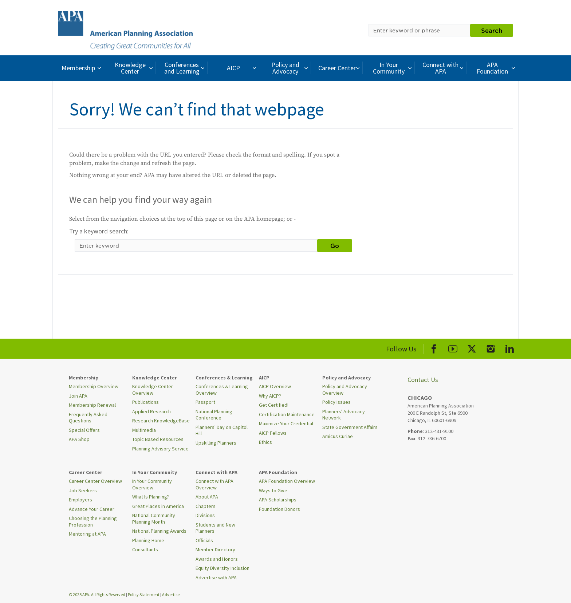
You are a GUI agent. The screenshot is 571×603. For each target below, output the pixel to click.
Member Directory (215, 549)
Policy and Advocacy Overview (344, 389)
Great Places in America (158, 506)
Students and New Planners (215, 528)
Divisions (205, 515)
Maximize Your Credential (286, 423)
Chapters (206, 506)
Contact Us (422, 379)
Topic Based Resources (158, 439)
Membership (82, 68)
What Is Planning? (150, 496)
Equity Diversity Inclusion (222, 568)
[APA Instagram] (491, 347)
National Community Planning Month (153, 518)
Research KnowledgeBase (161, 420)
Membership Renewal (92, 405)
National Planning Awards (159, 531)
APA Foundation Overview (287, 481)
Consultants (145, 549)
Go (334, 245)
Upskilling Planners (216, 443)
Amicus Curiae (337, 436)
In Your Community (393, 67)
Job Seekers (83, 490)
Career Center (340, 68)
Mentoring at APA (87, 534)
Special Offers (84, 430)
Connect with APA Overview (214, 484)
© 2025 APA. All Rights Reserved (97, 594)
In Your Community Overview (152, 484)
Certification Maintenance (287, 414)
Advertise (171, 594)
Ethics (265, 442)
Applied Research (151, 411)
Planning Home (148, 540)
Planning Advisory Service (160, 448)
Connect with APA (443, 67)
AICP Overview (275, 386)
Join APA (78, 396)
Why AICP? (270, 396)
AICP (242, 68)
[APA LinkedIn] (510, 347)
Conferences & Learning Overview (222, 389)
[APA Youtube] (453, 347)
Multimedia (144, 430)
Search (491, 30)
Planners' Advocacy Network (343, 414)
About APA (207, 496)
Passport (205, 402)
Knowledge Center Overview (152, 389)
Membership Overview (93, 386)
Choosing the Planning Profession (93, 521)
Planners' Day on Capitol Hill (222, 430)
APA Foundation (497, 67)
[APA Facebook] (434, 347)
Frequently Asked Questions (88, 417)
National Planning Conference (214, 414)
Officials (204, 540)
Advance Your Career (91, 509)
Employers (80, 499)
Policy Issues (336, 402)
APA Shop (79, 439)
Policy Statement (144, 594)
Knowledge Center (135, 67)
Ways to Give (273, 490)
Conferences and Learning (185, 67)
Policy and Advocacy (290, 67)
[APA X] (472, 347)
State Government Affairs (350, 427)
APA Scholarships (277, 499)
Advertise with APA (216, 577)
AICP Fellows (273, 433)
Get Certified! (273, 405)
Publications (145, 402)
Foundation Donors (279, 509)
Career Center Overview (95, 481)
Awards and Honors (217, 559)
